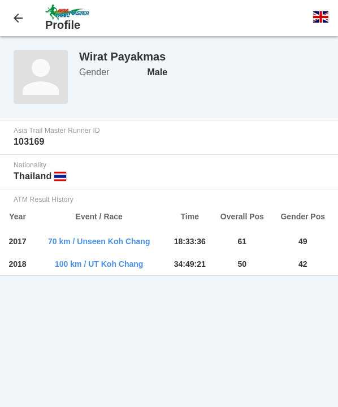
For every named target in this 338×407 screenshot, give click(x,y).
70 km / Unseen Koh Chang (99, 241)
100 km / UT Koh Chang (99, 264)
